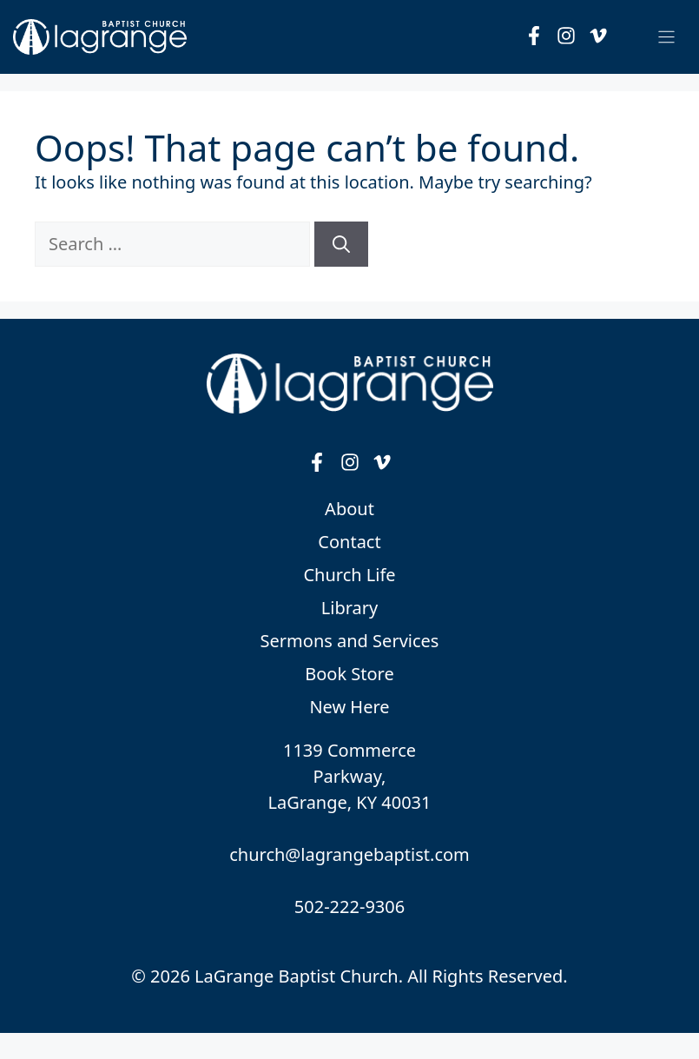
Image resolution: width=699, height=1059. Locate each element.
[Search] (341, 244)
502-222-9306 (349, 906)
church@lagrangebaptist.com (349, 854)
